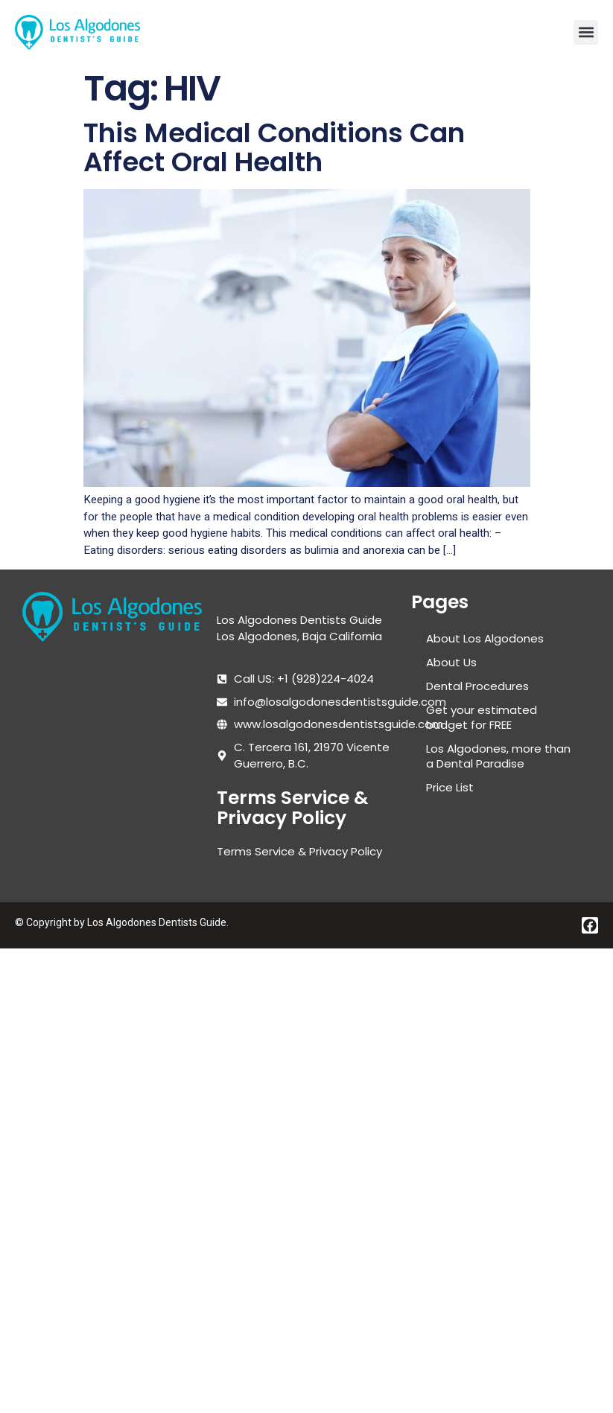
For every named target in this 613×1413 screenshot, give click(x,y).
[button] (586, 32)
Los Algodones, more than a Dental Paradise (498, 756)
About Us (451, 662)
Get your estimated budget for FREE (481, 717)
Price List (450, 787)
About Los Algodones (485, 638)
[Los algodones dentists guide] (112, 768)
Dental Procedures (477, 686)
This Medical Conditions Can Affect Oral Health (274, 148)
